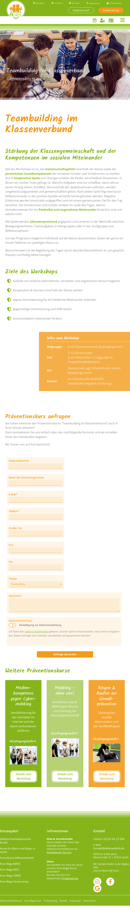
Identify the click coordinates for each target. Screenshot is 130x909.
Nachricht (15, 596)
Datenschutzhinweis (37, 634)
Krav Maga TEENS (10, 879)
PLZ (11, 545)
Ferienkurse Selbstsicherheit (17, 861)
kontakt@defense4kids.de (108, 851)
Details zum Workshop (23, 780)
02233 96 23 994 (113, 842)
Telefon (15, 511)
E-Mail (15, 495)
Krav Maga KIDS (9, 873)
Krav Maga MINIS (10, 867)
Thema (13, 579)
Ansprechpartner (19, 461)
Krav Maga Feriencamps (14, 884)
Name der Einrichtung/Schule (26, 478)
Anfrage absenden (65, 657)
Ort (11, 562)
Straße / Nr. (16, 528)
